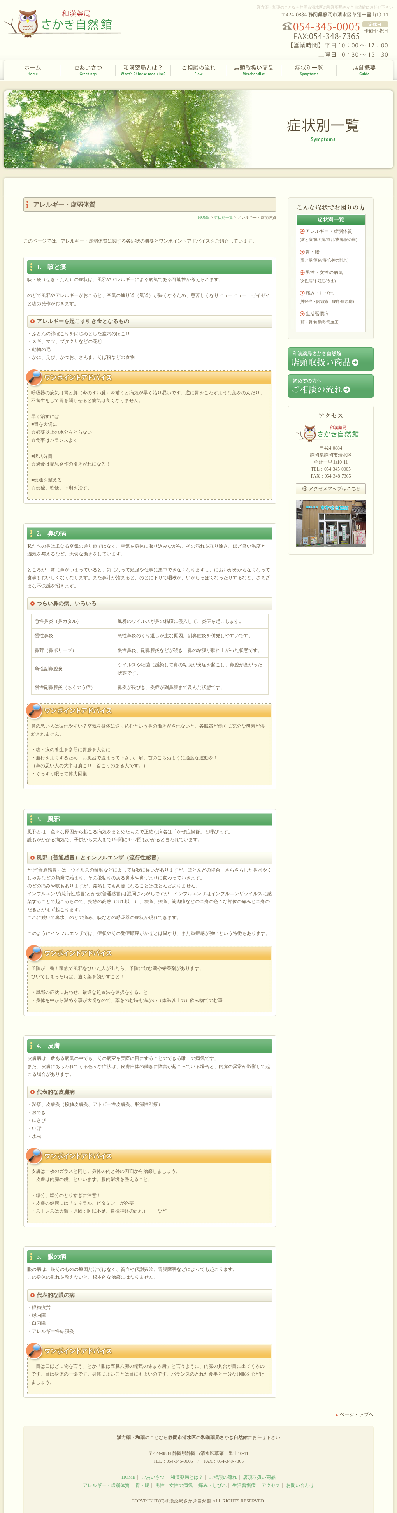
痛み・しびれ (320, 293)
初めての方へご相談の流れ (331, 386)
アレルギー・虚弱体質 (329, 231)
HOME (32, 70)
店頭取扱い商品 (253, 70)
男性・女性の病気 (324, 272)
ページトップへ (354, 1414)
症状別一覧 (309, 70)
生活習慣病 (317, 313)
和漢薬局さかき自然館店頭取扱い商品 (331, 359)
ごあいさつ (88, 70)
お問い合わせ (300, 1485)
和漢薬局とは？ (143, 70)
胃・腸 (313, 252)
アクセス (271, 1485)
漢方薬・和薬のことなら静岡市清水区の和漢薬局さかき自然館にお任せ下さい (325, 7)
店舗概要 (365, 70)
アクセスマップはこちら (331, 488)
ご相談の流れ (198, 70)
